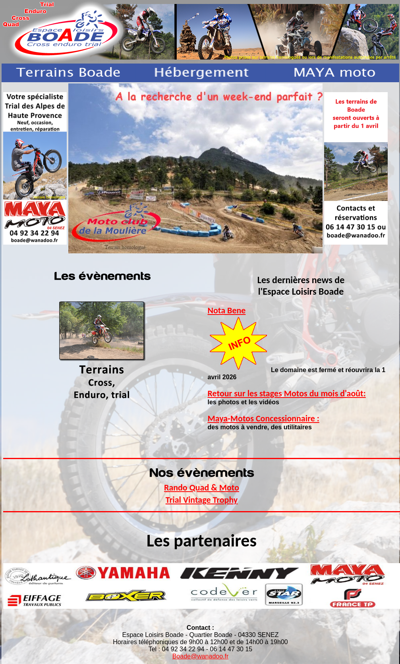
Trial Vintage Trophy (202, 499)
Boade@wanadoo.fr (200, 656)
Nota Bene (227, 310)
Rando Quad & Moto (201, 487)
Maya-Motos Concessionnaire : (263, 418)
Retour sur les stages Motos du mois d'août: (287, 393)
